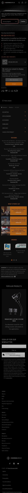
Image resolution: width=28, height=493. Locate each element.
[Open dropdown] (10, 21)
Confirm (23, 21)
